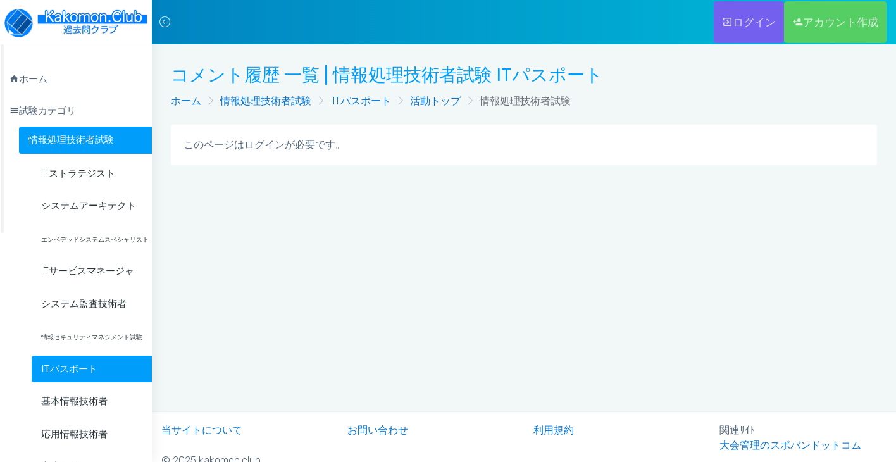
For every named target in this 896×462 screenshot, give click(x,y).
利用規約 (553, 430)
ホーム (186, 101)
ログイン (749, 22)
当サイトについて (201, 430)
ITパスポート (360, 101)
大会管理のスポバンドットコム (790, 445)
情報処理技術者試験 (71, 140)
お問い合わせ (377, 430)
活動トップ (435, 101)
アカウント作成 (835, 22)
